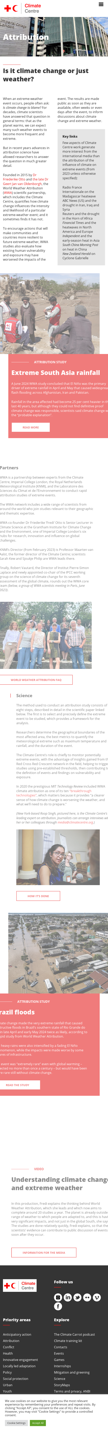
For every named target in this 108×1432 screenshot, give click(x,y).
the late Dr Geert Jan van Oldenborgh (25, 181)
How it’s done (44, 896)
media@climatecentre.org (81, 822)
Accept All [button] (38, 1423)
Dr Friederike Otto (20, 177)
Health (8, 1353)
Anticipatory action (17, 1334)
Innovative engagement (20, 1360)
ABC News (70, 200)
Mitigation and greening (72, 1372)
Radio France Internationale (73, 189)
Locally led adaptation (19, 1366)
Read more (37, 427)
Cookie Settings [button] (16, 1423)
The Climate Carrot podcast (74, 1334)
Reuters (68, 214)
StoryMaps (62, 1385)
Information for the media (50, 1253)
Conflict (8, 1347)
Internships (62, 1366)
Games (59, 1360)
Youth (7, 1391)
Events (59, 1353)
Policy (7, 1372)
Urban (7, 1385)
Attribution (11, 1341)
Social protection (15, 1379)
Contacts (60, 1347)
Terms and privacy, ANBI (72, 1391)
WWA (8, 193)
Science (59, 1379)
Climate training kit (68, 1341)
